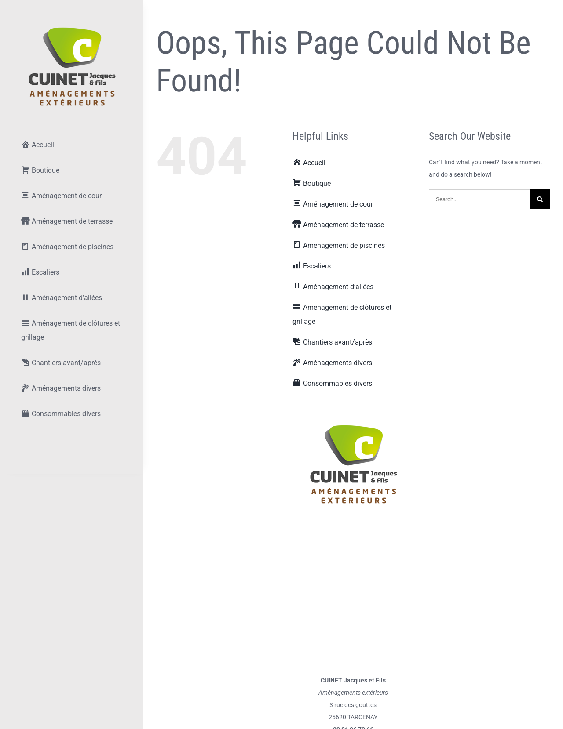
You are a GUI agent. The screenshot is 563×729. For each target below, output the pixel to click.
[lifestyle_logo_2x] (71, 29)
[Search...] (479, 199)
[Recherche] (540, 199)
